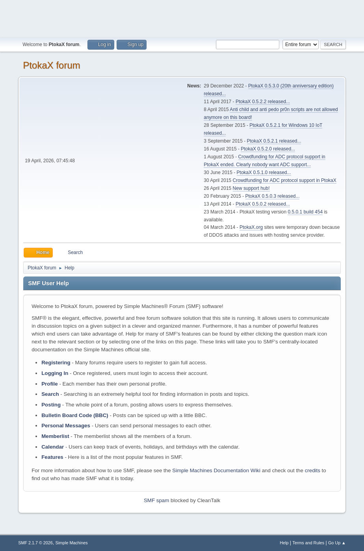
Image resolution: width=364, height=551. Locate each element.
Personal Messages (65, 426)
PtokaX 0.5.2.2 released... (263, 101)
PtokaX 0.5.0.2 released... (263, 204)
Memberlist (55, 436)
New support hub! (251, 188)
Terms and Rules (308, 542)
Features (52, 457)
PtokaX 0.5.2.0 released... (268, 149)
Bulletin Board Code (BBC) (74, 415)
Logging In (54, 373)
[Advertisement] (182, 17)
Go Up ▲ (337, 542)
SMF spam (156, 500)
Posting (51, 405)
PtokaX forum (51, 65)
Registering (55, 362)
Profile (49, 384)
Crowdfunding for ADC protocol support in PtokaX (284, 180)
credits (312, 470)
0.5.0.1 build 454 (305, 212)
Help (284, 542)
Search (50, 394)
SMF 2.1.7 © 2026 (35, 542)
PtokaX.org (251, 227)
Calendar (52, 447)
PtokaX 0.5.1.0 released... (264, 172)
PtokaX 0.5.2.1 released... (274, 141)
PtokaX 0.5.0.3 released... (272, 196)
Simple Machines (72, 542)
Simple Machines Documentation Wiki (216, 470)
